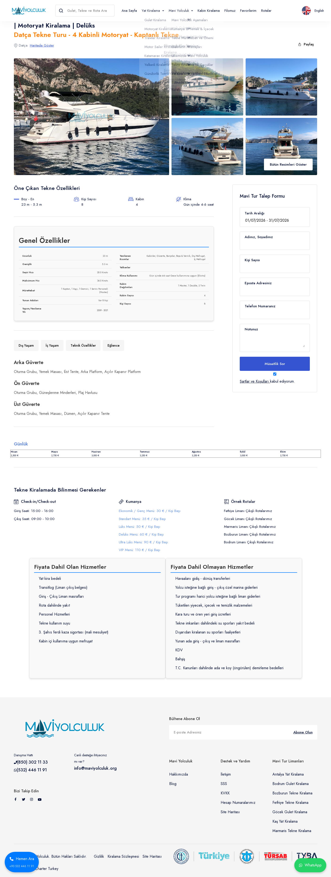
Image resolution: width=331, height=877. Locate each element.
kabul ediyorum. (275, 378)
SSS (224, 783)
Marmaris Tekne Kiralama (291, 830)
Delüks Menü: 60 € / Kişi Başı (141, 534)
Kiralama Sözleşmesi (123, 856)
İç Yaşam (52, 345)
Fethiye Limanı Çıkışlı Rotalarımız (248, 510)
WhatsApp (310, 865)
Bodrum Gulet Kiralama (290, 783)
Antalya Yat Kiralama (288, 774)
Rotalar (266, 10)
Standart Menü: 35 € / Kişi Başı (142, 518)
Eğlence (114, 345)
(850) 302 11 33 (32, 762)
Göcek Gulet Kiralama (289, 812)
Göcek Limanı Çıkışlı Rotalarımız (248, 518)
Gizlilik (99, 856)
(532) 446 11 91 (32, 770)
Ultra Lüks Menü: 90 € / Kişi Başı (143, 542)
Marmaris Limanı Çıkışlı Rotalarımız (250, 526)
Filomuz (229, 10)
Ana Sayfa (129, 10)
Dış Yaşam (26, 345)
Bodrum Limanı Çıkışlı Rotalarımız (248, 542)
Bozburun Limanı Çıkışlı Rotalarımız (250, 534)
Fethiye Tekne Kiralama (290, 802)
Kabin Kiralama (209, 10)
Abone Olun (303, 732)
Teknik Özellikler (83, 345)
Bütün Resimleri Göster (288, 164)
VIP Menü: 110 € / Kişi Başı (139, 550)
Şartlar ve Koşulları (254, 381)
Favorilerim (248, 10)
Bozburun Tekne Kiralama (292, 793)
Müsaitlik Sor (275, 363)
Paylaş (306, 44)
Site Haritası (230, 812)
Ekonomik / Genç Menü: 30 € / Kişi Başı (149, 510)
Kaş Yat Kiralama (285, 821)
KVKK (225, 793)
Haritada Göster (42, 45)
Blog (172, 783)
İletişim (226, 774)
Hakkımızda (178, 774)
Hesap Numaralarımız (238, 802)
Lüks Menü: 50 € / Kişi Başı (139, 526)
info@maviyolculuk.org (95, 768)
